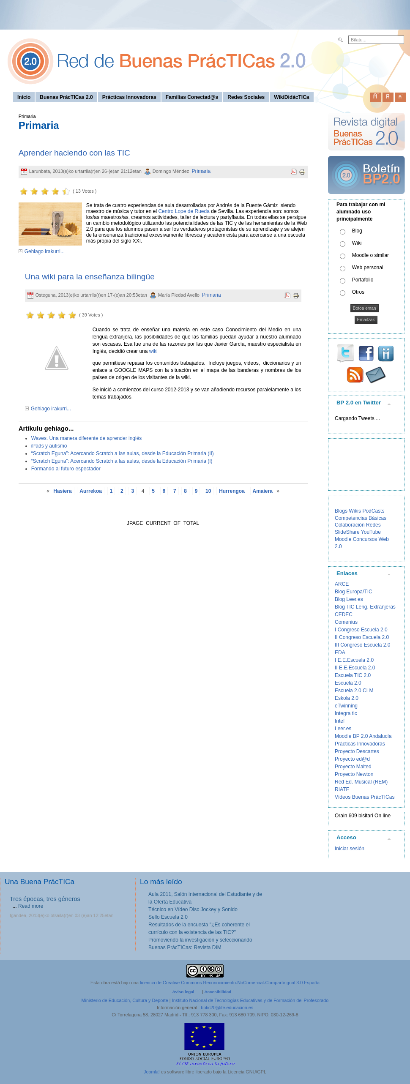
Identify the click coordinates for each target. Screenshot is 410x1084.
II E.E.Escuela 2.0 (355, 668)
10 (208, 491)
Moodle (343, 539)
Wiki (357, 243)
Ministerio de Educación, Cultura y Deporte (125, 1000)
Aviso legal (183, 991)
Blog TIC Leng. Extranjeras (365, 607)
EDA (340, 652)
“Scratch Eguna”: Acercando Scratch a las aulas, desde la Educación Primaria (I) (122, 461)
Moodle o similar (370, 255)
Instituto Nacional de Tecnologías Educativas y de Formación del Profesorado (250, 1000)
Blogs (341, 511)
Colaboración (350, 525)
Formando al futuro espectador (66, 469)
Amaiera (263, 491)
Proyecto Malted (353, 767)
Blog (357, 231)
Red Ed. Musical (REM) (361, 782)
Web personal (367, 267)
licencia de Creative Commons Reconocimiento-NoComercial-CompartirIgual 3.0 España (230, 982)
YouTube (371, 532)
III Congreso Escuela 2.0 (362, 645)
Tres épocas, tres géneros (45, 899)
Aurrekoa (90, 491)
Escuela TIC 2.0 (353, 675)
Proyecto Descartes (357, 751)
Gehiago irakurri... (45, 251)
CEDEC (344, 614)
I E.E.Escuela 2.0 (354, 660)
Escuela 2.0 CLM (354, 691)
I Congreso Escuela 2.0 (361, 630)
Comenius (346, 622)
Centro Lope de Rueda (183, 211)
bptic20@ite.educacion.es (227, 1007)
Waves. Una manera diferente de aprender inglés (86, 438)
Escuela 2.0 (348, 683)
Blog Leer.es (349, 599)
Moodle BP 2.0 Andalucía (363, 736)
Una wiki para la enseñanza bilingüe (90, 276)
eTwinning (346, 706)
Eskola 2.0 (346, 698)
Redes (373, 525)
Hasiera (62, 491)
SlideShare (347, 532)
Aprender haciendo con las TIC (74, 152)
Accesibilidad (217, 991)
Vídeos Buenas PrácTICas (364, 797)
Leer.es (343, 729)
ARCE (342, 584)
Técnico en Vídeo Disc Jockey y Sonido (193, 909)
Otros (358, 292)
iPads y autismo (49, 446)
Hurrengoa (232, 491)
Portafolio (363, 280)
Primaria (200, 171)
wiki (152, 351)
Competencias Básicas (360, 518)
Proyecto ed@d (352, 759)
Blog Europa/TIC (353, 592)
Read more (30, 906)
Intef (339, 721)
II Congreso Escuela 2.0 (362, 637)
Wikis (355, 511)
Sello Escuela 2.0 (168, 917)
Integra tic (346, 713)
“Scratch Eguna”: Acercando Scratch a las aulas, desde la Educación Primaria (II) (122, 453)
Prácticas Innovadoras (360, 744)
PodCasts (373, 511)
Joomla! (152, 1071)
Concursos (365, 539)
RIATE (342, 789)
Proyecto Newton (354, 774)
